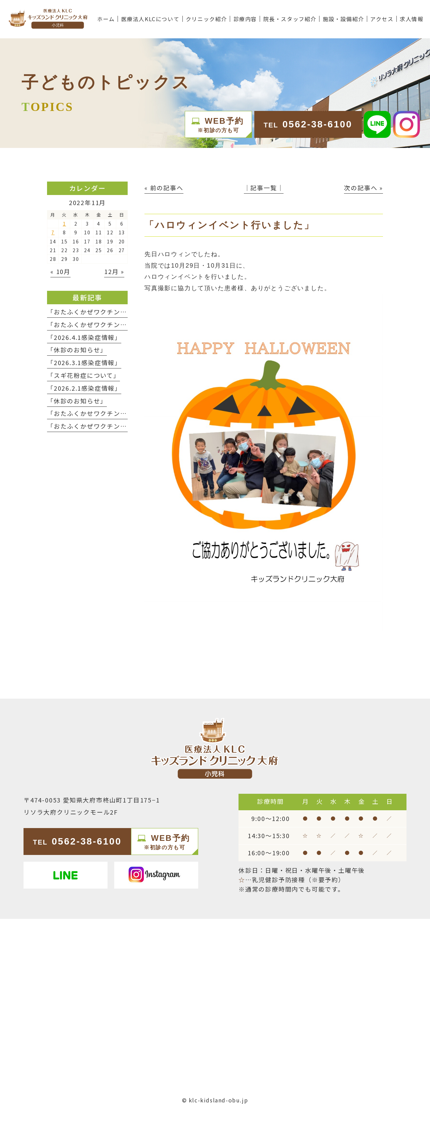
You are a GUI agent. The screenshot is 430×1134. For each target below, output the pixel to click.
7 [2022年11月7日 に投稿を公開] (53, 232)
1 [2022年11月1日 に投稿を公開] (64, 223)
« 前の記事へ (163, 187)
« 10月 (60, 271)
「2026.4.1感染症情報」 (84, 337)
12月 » (114, 271)
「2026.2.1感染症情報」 (84, 388)
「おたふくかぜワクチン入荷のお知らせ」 (110, 324)
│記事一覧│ (264, 187)
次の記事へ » (363, 187)
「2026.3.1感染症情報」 (84, 362)
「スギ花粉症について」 (83, 375)
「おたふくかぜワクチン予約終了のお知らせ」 (117, 311)
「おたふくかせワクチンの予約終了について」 (116, 413)
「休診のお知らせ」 (77, 349)
